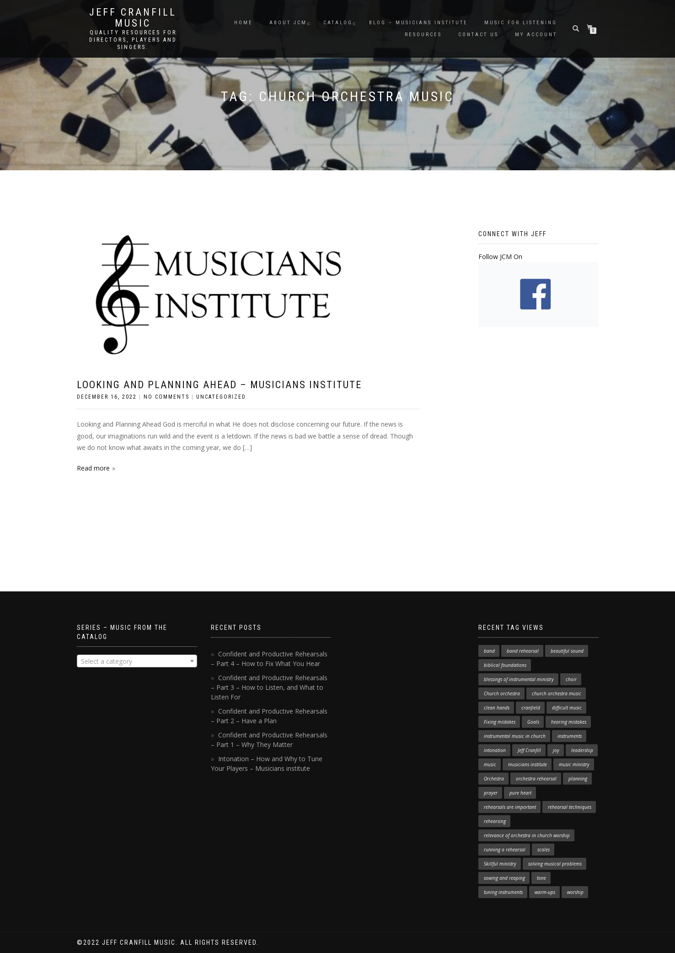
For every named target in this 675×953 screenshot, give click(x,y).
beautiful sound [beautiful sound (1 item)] (567, 651)
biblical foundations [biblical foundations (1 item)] (505, 665)
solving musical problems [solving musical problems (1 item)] (555, 864)
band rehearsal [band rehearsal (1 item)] (523, 651)
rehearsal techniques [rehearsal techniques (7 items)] (569, 807)
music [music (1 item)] (490, 764)
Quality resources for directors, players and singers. (133, 39)
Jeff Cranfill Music (133, 18)
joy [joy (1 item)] (556, 750)
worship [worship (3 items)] (575, 892)
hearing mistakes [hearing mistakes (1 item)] (568, 722)
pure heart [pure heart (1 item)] (520, 793)
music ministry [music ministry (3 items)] (574, 764)
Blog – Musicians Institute (418, 23)
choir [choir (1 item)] (571, 679)
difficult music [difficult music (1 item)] (567, 707)
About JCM (288, 23)
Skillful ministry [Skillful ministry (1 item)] (500, 864)
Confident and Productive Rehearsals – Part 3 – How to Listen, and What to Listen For (269, 687)
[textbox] (137, 661)
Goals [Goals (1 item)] (533, 722)
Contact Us (478, 35)
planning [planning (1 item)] (577, 778)
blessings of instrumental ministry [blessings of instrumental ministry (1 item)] (519, 679)
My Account (536, 35)
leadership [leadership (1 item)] (582, 750)
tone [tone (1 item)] (541, 878)
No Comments (166, 397)
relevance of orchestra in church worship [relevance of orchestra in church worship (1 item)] (527, 835)
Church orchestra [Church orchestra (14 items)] (502, 693)
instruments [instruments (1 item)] (569, 736)
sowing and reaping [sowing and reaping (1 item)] (504, 878)
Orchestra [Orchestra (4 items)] (494, 778)
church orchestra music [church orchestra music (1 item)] (556, 693)
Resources (423, 35)
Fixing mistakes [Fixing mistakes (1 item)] (499, 722)
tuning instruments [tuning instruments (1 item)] (503, 892)
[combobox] (137, 661)
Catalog (338, 23)
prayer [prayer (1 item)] (491, 793)
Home (243, 23)
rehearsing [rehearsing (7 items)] (495, 821)
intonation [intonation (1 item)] (495, 750)
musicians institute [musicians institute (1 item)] (527, 764)
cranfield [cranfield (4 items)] (530, 707)
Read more (93, 468)
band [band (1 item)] (489, 651)
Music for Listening (520, 23)
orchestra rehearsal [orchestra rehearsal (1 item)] (536, 778)
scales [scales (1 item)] (543, 849)
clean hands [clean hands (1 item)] (496, 707)
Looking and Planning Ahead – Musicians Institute (219, 384)
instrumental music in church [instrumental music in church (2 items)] (515, 736)
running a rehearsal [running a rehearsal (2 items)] (504, 849)
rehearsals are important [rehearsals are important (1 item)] (510, 807)
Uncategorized (221, 397)
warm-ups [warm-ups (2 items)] (545, 892)
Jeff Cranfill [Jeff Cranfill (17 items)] (529, 750)
